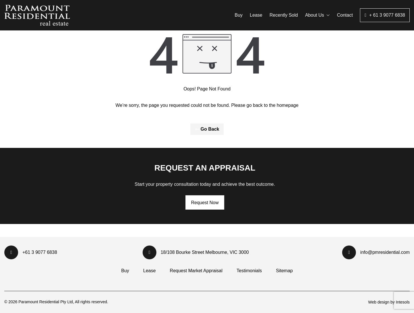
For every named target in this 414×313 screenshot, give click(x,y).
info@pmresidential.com (376, 252)
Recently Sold (283, 15)
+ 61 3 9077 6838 (387, 15)
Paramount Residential (39, 302)
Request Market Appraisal (196, 270)
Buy (239, 15)
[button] (327, 15)
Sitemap (284, 270)
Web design (378, 302)
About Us (317, 15)
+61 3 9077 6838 (30, 252)
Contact (345, 15)
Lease (256, 15)
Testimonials (249, 270)
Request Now (204, 202)
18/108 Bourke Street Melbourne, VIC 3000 (196, 252)
